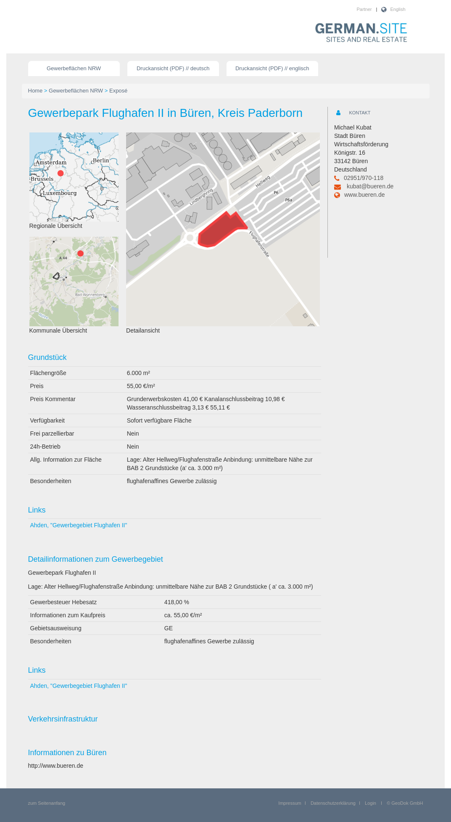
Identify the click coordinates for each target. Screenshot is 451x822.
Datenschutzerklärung (333, 803)
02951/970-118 (363, 177)
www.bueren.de (364, 194)
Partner (364, 9)
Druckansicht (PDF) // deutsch (173, 68)
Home (35, 90)
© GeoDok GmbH (405, 803)
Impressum (289, 803)
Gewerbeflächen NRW (74, 68)
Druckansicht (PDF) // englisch (272, 68)
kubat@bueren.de (370, 186)
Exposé (118, 90)
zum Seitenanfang (47, 803)
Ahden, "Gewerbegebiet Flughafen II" (78, 525)
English (397, 9)
